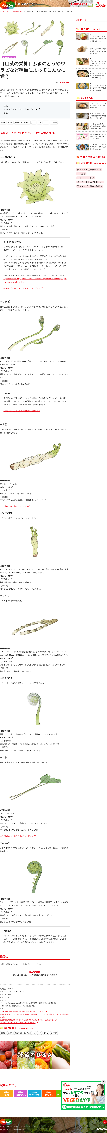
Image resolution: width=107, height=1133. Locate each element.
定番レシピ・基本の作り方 (89, 186)
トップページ (4, 11)
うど (33, 122)
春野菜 (3, 122)
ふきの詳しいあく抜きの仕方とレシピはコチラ (18, 836)
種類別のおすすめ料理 (22, 122)
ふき (39, 122)
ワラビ (46, 122)
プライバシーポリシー (30, 1127)
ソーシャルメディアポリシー (48, 1127)
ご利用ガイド (18, 1127)
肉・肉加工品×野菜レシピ (89, 170)
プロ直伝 (81, 174)
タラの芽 (54, 122)
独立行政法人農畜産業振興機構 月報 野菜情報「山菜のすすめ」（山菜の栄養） (27, 1020)
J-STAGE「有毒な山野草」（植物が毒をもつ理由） (17, 1023)
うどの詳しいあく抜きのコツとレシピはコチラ (18, 506)
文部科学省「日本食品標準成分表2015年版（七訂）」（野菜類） (22, 1011)
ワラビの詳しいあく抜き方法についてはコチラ (21, 411)
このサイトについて (6, 1127)
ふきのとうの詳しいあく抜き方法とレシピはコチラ (23, 288)
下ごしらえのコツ (85, 178)
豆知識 (10, 122)
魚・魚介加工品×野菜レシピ (90, 182)
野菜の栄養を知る (17, 11)
